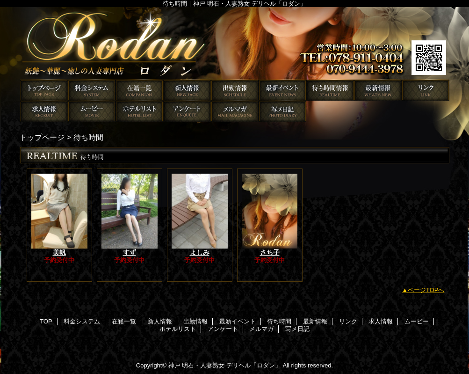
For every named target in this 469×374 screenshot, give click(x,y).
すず (129, 252)
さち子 (270, 252)
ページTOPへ (426, 289)
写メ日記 (282, 111)
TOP (44, 90)
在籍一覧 (139, 90)
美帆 (59, 252)
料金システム (91, 90)
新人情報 (187, 90)
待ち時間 (330, 90)
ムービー (91, 111)
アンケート (187, 111)
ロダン (235, 43)
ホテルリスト (139, 111)
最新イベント (282, 90)
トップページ (42, 137)
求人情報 (44, 111)
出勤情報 (235, 90)
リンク (425, 90)
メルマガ (235, 111)
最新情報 (378, 90)
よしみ (199, 252)
